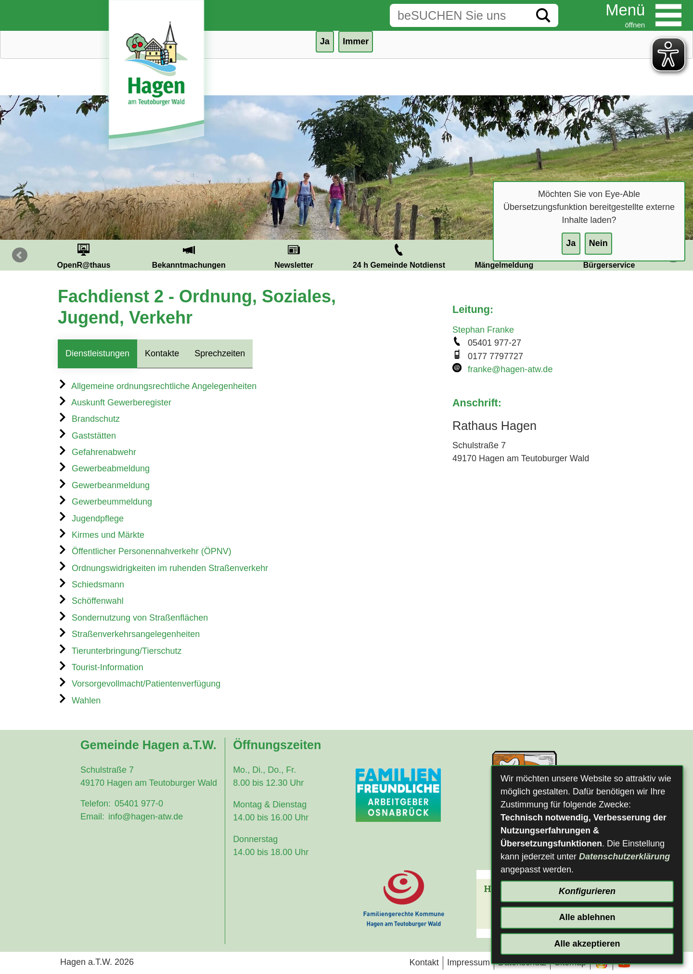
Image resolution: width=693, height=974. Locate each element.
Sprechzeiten (219, 353)
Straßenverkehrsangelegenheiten (129, 634)
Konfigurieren (587, 891)
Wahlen (79, 700)
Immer (356, 41)
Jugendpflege (91, 518)
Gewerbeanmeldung (104, 485)
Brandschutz (89, 419)
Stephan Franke (483, 330)
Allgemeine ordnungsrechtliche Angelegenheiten (157, 386)
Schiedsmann (91, 584)
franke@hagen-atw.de (510, 369)
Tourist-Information (100, 667)
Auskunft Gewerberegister (114, 402)
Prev (19, 255)
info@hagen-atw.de (145, 816)
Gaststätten (87, 436)
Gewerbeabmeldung (104, 468)
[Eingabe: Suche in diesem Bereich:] (459, 15)
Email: (92, 816)
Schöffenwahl (91, 601)
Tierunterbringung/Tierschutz (119, 651)
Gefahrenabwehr (97, 452)
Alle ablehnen (587, 917)
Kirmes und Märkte (101, 535)
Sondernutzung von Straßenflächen (133, 618)
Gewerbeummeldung (105, 501)
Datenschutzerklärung (624, 856)
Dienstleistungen (97, 353)
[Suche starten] (543, 15)
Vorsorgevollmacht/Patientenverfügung (139, 683)
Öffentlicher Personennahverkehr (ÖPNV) (144, 551)
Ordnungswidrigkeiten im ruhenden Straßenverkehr (163, 568)
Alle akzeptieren (587, 943)
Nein (598, 243)
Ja (571, 243)
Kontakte (162, 353)
